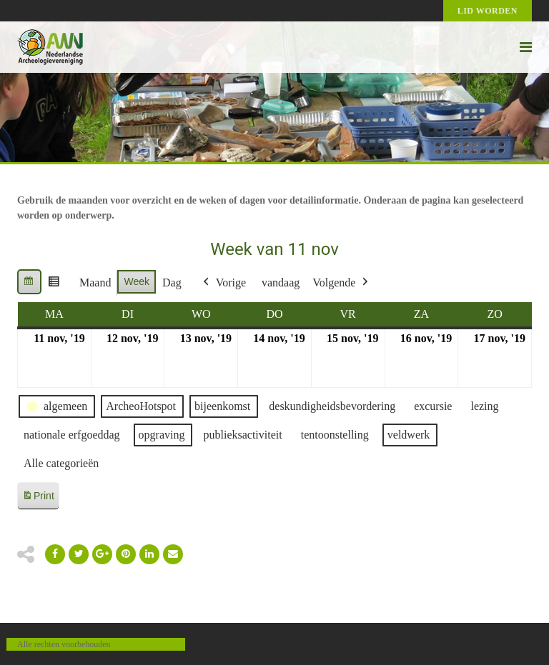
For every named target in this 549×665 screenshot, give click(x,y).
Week (136, 281)
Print (37, 498)
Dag (172, 282)
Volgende (341, 283)
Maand (95, 282)
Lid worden (488, 11)
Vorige (223, 283)
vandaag (281, 282)
